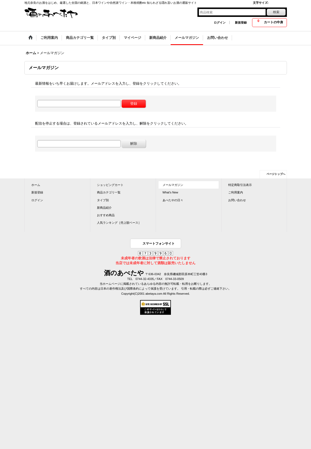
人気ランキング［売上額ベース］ (119, 222)
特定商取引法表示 (240, 184)
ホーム (35, 184)
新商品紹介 (104, 207)
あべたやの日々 (173, 200)
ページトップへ (276, 174)
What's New (170, 192)
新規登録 (241, 22)
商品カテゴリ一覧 (109, 192)
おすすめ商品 (106, 215)
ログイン (220, 22)
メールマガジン (173, 184)
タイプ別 (103, 200)
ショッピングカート (110, 184)
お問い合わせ (237, 200)
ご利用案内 (235, 192)
